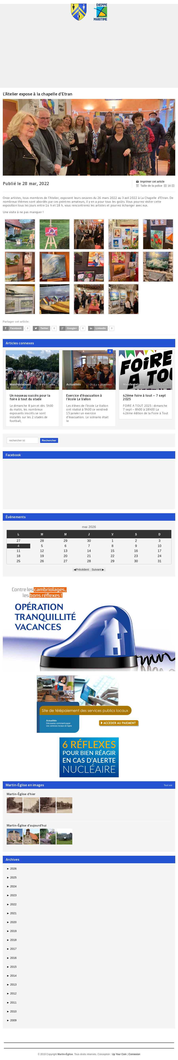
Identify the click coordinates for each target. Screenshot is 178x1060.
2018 (12, 939)
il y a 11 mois (45, 384)
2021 (12, 913)
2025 (12, 877)
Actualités (73, 384)
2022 (12, 904)
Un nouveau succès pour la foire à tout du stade (31, 397)
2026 (12, 868)
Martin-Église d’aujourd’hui (26, 825)
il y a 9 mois (159, 384)
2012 (12, 993)
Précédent (82, 569)
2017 (12, 948)
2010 (12, 1011)
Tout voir (168, 785)
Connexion (134, 1054)
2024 (12, 886)
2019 (12, 931)
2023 (12, 895)
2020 (12, 922)
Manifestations (20, 384)
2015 (12, 966)
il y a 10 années (101, 384)
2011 (12, 1002)
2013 (12, 984)
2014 (12, 975)
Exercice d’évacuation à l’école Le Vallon (85, 397)
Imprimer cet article (150, 182)
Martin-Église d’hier (21, 793)
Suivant (96, 569)
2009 (12, 1020)
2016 (12, 957)
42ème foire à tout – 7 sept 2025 (145, 397)
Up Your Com (119, 1054)
